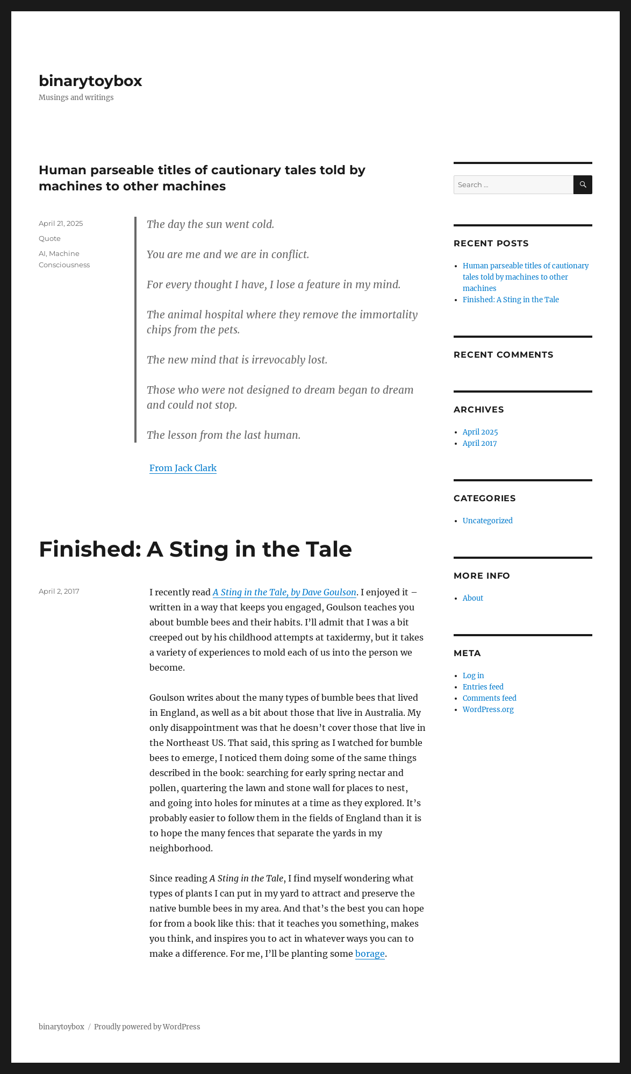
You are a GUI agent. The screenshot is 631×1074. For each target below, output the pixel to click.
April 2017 (480, 443)
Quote (50, 238)
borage (370, 953)
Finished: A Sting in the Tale (195, 549)
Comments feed (490, 698)
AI (42, 253)
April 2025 (480, 432)
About (473, 598)
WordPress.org (488, 709)
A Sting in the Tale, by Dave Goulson (284, 592)
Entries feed (483, 687)
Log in (473, 675)
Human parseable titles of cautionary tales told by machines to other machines (526, 277)
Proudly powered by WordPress (147, 1027)
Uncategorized (488, 520)
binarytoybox (90, 81)
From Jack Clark (183, 468)
